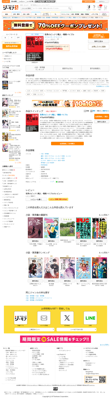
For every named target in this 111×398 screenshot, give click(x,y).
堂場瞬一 (35, 245)
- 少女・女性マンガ (10, 354)
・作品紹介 (87, 350)
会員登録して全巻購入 (67, 143)
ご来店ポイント (34, 329)
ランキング (8, 175)
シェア (52, 181)
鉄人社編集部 (83, 245)
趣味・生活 (86, 91)
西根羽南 (17, 158)
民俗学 (96, 91)
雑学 (28, 94)
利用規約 (24, 385)
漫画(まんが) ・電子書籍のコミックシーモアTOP (17, 17)
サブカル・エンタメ (53, 91)
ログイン (101, 1)
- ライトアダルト (10, 374)
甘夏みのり (12, 114)
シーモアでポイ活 (9, 197)
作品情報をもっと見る (102, 86)
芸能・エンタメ (38, 94)
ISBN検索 (79, 385)
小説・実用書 (75, 14)
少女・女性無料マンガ (10, 181)
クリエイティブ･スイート (53, 37)
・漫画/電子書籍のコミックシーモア (14, 350)
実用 (102, 91)
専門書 (65, 91)
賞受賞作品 (7, 200)
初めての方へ (8, 59)
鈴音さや (35, 285)
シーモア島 (30, 1)
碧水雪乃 (51, 285)
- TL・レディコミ (10, 358)
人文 (28, 91)
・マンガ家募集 (89, 352)
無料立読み (35, 241)
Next (108, 230)
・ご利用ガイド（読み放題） (66, 364)
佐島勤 (102, 285)
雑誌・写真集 (85, 14)
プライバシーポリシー (32, 385)
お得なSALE (7, 189)
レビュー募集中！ (51, 39)
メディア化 (94, 14)
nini (13, 138)
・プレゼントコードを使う (39, 371)
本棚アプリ (7, 227)
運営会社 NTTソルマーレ (88, 385)
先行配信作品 (8, 191)
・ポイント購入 (35, 352)
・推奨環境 (61, 368)
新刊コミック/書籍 (8, 170)
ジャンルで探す (26, 8)
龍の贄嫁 (51, 284)
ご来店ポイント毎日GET (11, 194)
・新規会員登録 (35, 350)
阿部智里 (67, 285)
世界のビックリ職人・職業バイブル (70, 17)
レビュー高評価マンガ (10, 210)
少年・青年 (16, 14)
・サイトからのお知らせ (38, 372)
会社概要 (18, 385)
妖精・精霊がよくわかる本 (14, 71)
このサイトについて (71, 385)
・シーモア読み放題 (10, 378)
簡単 (92, 111)
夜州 (10, 138)
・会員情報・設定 (36, 356)
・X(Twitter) (87, 365)
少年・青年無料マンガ (10, 183)
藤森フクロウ (14, 126)
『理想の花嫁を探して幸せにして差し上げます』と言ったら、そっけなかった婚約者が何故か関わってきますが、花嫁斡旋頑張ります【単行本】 (15, 151)
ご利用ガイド (8, 56)
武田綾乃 (83, 285)
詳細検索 (6, 216)
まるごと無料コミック (9, 178)
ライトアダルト (104, 14)
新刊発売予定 (7, 172)
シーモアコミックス (45, 14)
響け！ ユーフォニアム (83, 284)
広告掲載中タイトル (10, 213)
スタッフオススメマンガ (11, 208)
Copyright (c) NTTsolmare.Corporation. (55, 396)
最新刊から (106, 111)
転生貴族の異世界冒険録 (15, 135)
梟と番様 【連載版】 (13, 123)
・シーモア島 (61, 357)
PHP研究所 (55, 17)
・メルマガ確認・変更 (37, 354)
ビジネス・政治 (75, 91)
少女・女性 (26, 14)
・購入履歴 (34, 358)
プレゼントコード (9, 224)
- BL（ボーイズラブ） (11, 356)
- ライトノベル (9, 360)
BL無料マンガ (8, 186)
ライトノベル (65, 14)
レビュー (22, 1)
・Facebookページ (89, 363)
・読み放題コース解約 (37, 364)
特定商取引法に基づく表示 (58, 385)
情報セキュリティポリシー (44, 385)
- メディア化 (9, 372)
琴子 (16, 105)
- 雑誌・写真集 (9, 362)
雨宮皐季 (11, 158)
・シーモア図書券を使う (38, 369)
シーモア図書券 (8, 221)
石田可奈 (97, 285)
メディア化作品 (8, 202)
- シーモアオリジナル (11, 368)
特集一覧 (6, 205)
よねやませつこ (13, 125)
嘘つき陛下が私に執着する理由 (15, 112)
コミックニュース (9, 218)
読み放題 (14, 1)
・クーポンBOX (35, 359)
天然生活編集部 (67, 241)
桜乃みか (11, 105)
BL (36, 14)
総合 (6, 14)
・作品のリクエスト (63, 366)
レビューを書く (36, 199)
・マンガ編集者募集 (90, 354)
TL (55, 14)
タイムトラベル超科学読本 (14, 82)
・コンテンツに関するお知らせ (40, 374)
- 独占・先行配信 (10, 370)
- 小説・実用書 (9, 364)
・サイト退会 (35, 366)
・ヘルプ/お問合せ (63, 359)
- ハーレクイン (9, 366)
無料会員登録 (88, 1)
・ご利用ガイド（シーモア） (66, 362)
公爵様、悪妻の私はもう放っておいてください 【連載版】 (15, 102)
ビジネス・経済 (38, 91)
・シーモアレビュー (10, 380)
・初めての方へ (62, 360)
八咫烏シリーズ (67, 284)
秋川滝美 (51, 245)
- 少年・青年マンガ (10, 352)
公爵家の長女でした (35, 284)
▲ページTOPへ (104, 344)
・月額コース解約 (36, 362)
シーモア (6, 1)
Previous (27, 230)
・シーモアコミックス (90, 356)
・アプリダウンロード (64, 350)
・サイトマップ (62, 370)
